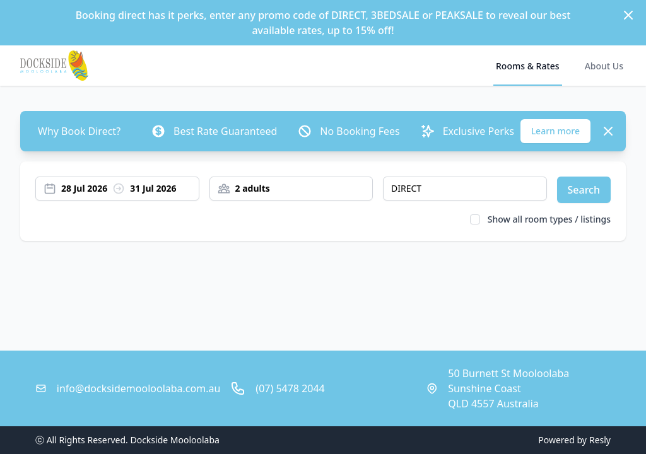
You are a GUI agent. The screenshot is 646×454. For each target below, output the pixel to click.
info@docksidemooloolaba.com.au (138, 388)
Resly (600, 440)
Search (584, 190)
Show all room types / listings (549, 219)
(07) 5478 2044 (289, 388)
